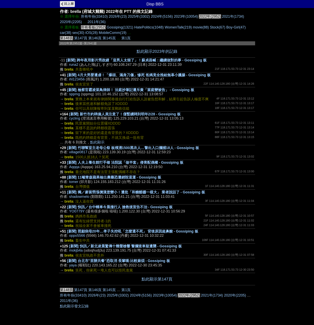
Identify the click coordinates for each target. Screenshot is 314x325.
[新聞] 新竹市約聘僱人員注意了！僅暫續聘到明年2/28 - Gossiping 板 (125, 114)
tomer (73, 182)
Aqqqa (74, 167)
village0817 (78, 152)
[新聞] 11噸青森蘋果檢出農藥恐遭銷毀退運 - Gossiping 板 (114, 177)
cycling (74, 118)
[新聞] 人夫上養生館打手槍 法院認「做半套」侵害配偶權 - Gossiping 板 (125, 162)
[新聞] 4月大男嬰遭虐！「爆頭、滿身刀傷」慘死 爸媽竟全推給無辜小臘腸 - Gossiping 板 (139, 75)
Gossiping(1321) (120, 27)
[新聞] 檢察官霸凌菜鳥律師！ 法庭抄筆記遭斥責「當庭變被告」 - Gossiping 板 (130, 90)
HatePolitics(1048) (149, 27)
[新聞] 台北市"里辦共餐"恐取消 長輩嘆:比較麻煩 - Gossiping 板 (118, 261)
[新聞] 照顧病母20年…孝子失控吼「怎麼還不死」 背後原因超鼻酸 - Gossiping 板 (132, 231)
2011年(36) (97, 22)
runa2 (73, 65)
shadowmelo (79, 197)
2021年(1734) (233, 16)
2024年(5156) (162, 16)
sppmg (74, 94)
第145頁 (109, 38)
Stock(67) (217, 27)
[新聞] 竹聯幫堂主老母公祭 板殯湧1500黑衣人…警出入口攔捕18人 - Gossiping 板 (133, 148)
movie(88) (201, 27)
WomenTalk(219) (178, 27)
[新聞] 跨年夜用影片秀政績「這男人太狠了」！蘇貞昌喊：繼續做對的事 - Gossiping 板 (136, 60)
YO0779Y (77, 211)
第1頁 (126, 38)
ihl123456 (77, 79)
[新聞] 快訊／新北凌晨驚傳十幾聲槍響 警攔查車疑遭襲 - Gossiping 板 (125, 246)
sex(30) (78, 33)
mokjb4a (76, 250)
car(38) (65, 33)
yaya (73, 265)
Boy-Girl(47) (236, 27)
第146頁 (95, 38)
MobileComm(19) (112, 33)
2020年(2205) (71, 22)
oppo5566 (77, 236)
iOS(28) (91, 33)
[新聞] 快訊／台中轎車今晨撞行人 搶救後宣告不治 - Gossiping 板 (120, 207)
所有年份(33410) (94, 16)
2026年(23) (118, 16)
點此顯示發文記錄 (74, 306)
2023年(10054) (186, 16)
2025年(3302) (139, 16)
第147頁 (80, 38)
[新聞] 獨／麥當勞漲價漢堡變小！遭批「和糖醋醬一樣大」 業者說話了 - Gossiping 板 (136, 192)
